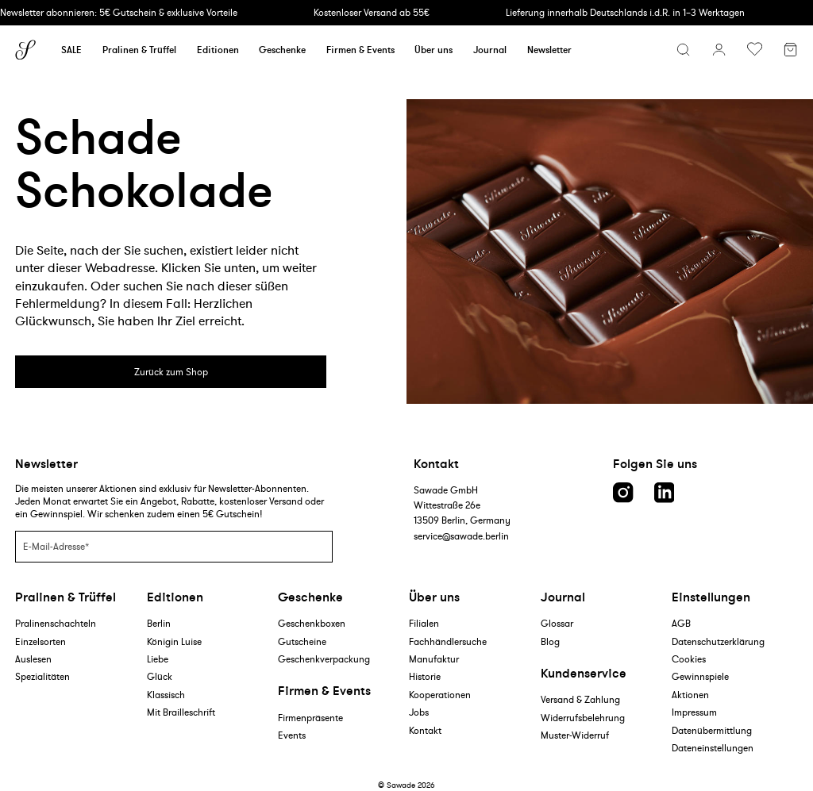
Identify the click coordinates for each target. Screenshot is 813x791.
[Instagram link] (623, 492)
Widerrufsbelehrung (583, 718)
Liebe (157, 659)
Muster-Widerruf (575, 735)
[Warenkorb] (790, 51)
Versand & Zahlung (580, 699)
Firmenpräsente (310, 718)
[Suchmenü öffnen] (683, 49)
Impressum (694, 712)
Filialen (424, 623)
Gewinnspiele (700, 676)
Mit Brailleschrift (181, 712)
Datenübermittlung (712, 730)
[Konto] (718, 49)
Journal (490, 50)
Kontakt (425, 730)
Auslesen (33, 659)
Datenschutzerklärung (718, 641)
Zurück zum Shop (171, 372)
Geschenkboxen (311, 623)
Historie (425, 676)
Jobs (419, 712)
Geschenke (282, 50)
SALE (71, 50)
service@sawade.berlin (461, 536)
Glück (159, 676)
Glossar (557, 623)
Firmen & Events (360, 50)
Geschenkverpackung (324, 659)
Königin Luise (174, 641)
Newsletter (549, 50)
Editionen (218, 50)
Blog (550, 641)
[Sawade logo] (25, 50)
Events (292, 735)
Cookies (689, 659)
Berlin (159, 623)
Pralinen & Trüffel (139, 50)
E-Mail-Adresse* (56, 545)
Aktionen (690, 695)
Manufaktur (434, 659)
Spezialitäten (42, 676)
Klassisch (166, 695)
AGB (681, 623)
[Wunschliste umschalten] (754, 49)
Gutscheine (302, 641)
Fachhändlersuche (448, 641)
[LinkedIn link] (664, 492)
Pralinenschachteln (55, 623)
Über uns (433, 50)
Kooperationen (440, 695)
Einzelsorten (40, 641)
